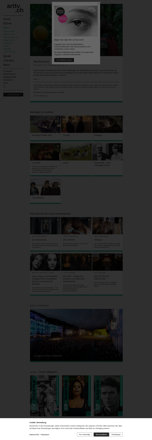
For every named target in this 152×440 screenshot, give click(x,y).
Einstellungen (115, 435)
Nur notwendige (82, 435)
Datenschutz (34, 435)
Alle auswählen (99, 435)
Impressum (45, 435)
